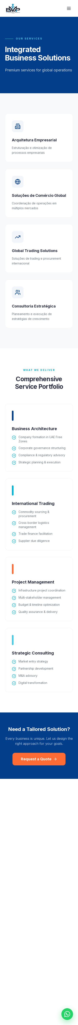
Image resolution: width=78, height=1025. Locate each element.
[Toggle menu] (69, 8)
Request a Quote (39, 759)
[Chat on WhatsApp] (67, 1014)
